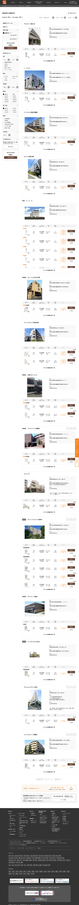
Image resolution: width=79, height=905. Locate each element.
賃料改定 (21, 829)
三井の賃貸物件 (7, 122)
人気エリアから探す (12, 816)
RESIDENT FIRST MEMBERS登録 (55, 817)
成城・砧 (68, 860)
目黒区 (33, 871)
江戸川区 (32, 873)
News (41, 814)
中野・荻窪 (35, 860)
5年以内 (5, 98)
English (65, 2)
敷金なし (5, 66)
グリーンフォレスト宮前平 (34, 519)
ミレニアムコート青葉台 (30, 734)
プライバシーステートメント (15, 841)
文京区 (25, 871)
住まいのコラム (43, 819)
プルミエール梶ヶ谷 (29, 24)
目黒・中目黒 (29, 865)
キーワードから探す (12, 826)
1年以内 (5, 96)
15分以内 (13, 112)
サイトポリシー (44, 843)
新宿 (22, 865)
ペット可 (20, 832)
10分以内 (5, 112)
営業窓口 (53, 813)
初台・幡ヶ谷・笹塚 (46, 865)
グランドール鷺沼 (32, 596)
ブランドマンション (22, 836)
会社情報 (64, 816)
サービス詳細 (63, 799)
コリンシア (27, 474)
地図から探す (12, 823)
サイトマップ (12, 848)
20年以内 (13, 99)
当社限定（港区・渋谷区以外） (23, 823)
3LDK (13, 78)
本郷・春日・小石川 (12, 860)
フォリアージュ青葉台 (33, 428)
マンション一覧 (20, 848)
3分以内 (5, 110)
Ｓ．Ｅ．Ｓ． (30, 201)
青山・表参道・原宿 (34, 855)
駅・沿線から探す (12, 821)
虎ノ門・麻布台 (26, 855)
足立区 (25, 873)
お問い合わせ (33, 815)
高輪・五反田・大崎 (47, 855)
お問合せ (71, 53)
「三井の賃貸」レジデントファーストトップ (9, 5)
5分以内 (13, 110)
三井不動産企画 (22, 825)
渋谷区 (13, 871)
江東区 (49, 871)
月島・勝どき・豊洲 (60, 857)
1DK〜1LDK (14, 76)
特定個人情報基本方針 (27, 841)
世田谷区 (41, 871)
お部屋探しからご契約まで (55, 822)
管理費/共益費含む (7, 62)
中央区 (17, 871)
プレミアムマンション (23, 817)
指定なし (5, 94)
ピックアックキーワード (30, 848)
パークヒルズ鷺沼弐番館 (30, 112)
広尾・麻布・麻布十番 (18, 855)
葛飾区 (28, 873)
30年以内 (13, 101)
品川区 (37, 871)
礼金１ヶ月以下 (7, 67)
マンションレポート (43, 816)
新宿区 (21, 871)
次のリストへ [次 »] (57, 779)
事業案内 (64, 818)
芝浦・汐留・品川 (52, 857)
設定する (11, 146)
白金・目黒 (41, 855)
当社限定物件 (6, 118)
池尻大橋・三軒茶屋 (41, 860)
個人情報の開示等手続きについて (54, 841)
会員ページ (54, 815)
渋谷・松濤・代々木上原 (13, 857)
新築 (13, 94)
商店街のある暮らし (43, 817)
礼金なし (5, 64)
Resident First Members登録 (43, 822)
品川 (25, 865)
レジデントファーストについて (66, 814)
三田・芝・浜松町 (45, 857)
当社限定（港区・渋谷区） (23, 820)
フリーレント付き (7, 69)
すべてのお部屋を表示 (48, 61)
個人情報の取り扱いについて (39, 841)
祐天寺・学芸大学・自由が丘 (51, 860)
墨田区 (57, 871)
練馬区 (17, 873)
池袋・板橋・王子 (12, 862)
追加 (72, 56)
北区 (13, 873)
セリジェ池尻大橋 (29, 156)
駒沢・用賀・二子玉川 (61, 860)
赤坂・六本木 (11, 855)
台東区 (53, 871)
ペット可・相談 (7, 126)
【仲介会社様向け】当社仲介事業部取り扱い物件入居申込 (56, 830)
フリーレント (21, 831)
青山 (9, 865)
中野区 (60, 871)
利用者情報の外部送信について (32, 843)
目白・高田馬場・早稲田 (27, 860)
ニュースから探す (12, 832)
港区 (9, 871)
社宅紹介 (53, 826)
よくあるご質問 (54, 825)
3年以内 (13, 96)
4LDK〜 (5, 80)
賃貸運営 (33, 813)
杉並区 (68, 871)
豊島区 (64, 871)
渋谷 (13, 865)
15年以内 (5, 99)
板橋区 (10, 873)
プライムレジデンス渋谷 (30, 687)
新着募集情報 (12, 834)
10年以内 (13, 98)
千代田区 (28, 871)
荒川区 (21, 873)
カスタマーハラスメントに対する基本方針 (18, 844)
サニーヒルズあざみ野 (33, 277)
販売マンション (33, 820)
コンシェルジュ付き (22, 834)
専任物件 (5, 120)
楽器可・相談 (6, 128)
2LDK (5, 78)
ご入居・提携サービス (56, 820)
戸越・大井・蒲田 (19, 862)
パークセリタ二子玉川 (33, 642)
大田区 (45, 871)
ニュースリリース (66, 821)
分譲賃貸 (21, 827)
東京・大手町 (17, 865)
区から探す (12, 818)
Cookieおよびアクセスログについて (17, 843)
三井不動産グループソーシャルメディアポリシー (58, 843)
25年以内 (5, 101)
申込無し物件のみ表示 (8, 124)
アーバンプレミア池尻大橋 (31, 322)
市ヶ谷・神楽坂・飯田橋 (36, 857)
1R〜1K (5, 76)
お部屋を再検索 (11, 48)
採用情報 (64, 820)
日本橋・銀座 (28, 857)
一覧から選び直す (13, 35)
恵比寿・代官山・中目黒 (57, 855)
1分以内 (13, 108)
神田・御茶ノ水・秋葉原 (37, 865)
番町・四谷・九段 (22, 857)
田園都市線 (7, 33)
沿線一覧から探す (21, 5)
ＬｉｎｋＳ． (27, 68)
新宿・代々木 (19, 860)
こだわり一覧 (21, 815)
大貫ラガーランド (32, 375)
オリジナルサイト (70, 428)
